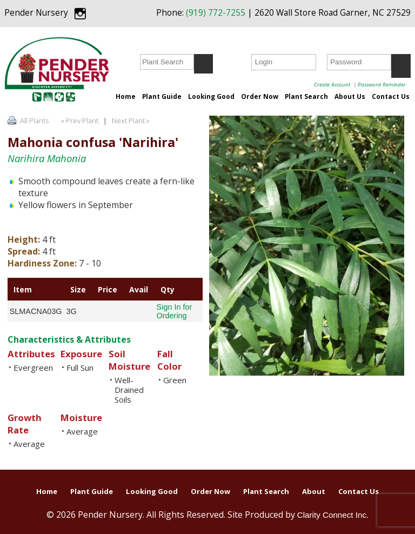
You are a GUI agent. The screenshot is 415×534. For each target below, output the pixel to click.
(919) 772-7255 (215, 12)
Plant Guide (162, 96)
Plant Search (306, 96)
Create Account (332, 84)
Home (126, 96)
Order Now (259, 96)
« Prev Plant (78, 120)
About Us (349, 96)
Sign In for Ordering (174, 311)
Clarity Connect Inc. (333, 514)
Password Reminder (382, 84)
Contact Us (391, 96)
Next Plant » (131, 120)
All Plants (34, 120)
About (313, 491)
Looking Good (211, 96)
